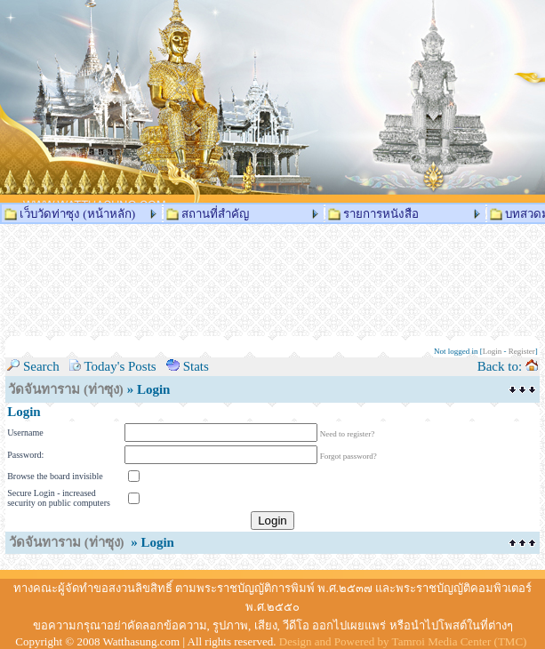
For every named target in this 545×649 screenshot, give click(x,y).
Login (492, 351)
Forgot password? (348, 456)
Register (522, 351)
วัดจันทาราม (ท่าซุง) (66, 389)
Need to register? (347, 433)
